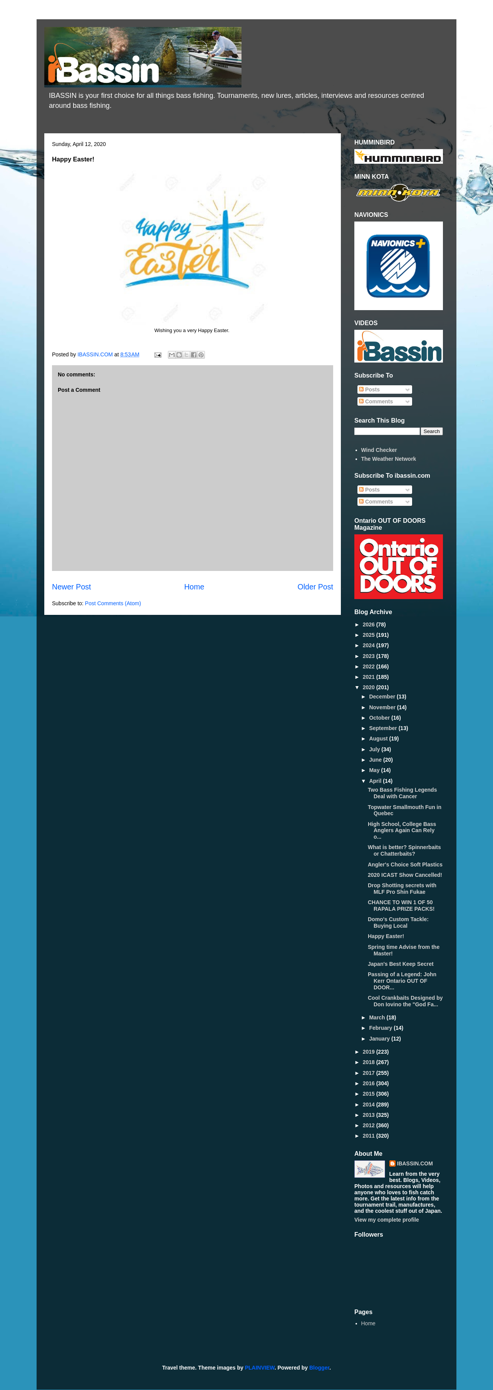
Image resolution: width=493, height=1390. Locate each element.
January (380, 1039)
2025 (369, 635)
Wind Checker (379, 450)
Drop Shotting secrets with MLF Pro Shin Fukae (402, 888)
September (383, 728)
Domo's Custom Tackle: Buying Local (398, 922)
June (376, 760)
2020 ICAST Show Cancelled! (405, 875)
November (383, 707)
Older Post (315, 587)
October (380, 718)
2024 (369, 645)
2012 (369, 1125)
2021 (369, 677)
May (375, 770)
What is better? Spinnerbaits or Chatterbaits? (404, 850)
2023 (369, 656)
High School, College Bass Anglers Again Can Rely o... (402, 830)
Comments (376, 401)
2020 (369, 687)
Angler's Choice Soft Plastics (405, 864)
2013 (369, 1115)
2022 (369, 666)
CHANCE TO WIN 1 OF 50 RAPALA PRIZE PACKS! (401, 905)
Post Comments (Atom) (113, 603)
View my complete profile (386, 1220)
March (377, 1017)
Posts (369, 389)
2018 (369, 1062)
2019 (369, 1052)
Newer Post (71, 587)
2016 (369, 1083)
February (381, 1028)
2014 (369, 1104)
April (376, 781)
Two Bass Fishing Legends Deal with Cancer (402, 793)
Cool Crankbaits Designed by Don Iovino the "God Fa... (405, 1001)
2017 (369, 1073)
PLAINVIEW (260, 1368)
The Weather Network (388, 459)
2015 (369, 1094)
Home (194, 587)
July (375, 749)
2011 (369, 1136)
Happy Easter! (386, 936)
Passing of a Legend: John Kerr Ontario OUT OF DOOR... (402, 980)
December (383, 696)
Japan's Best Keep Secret (401, 964)
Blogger (319, 1368)
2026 (369, 624)
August (379, 738)
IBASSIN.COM (95, 354)
